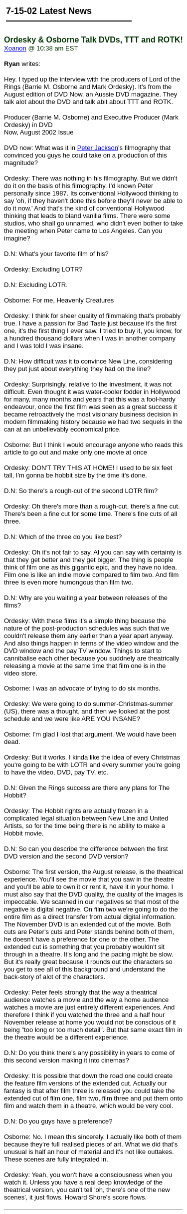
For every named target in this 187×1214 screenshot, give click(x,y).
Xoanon (15, 48)
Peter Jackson (97, 148)
